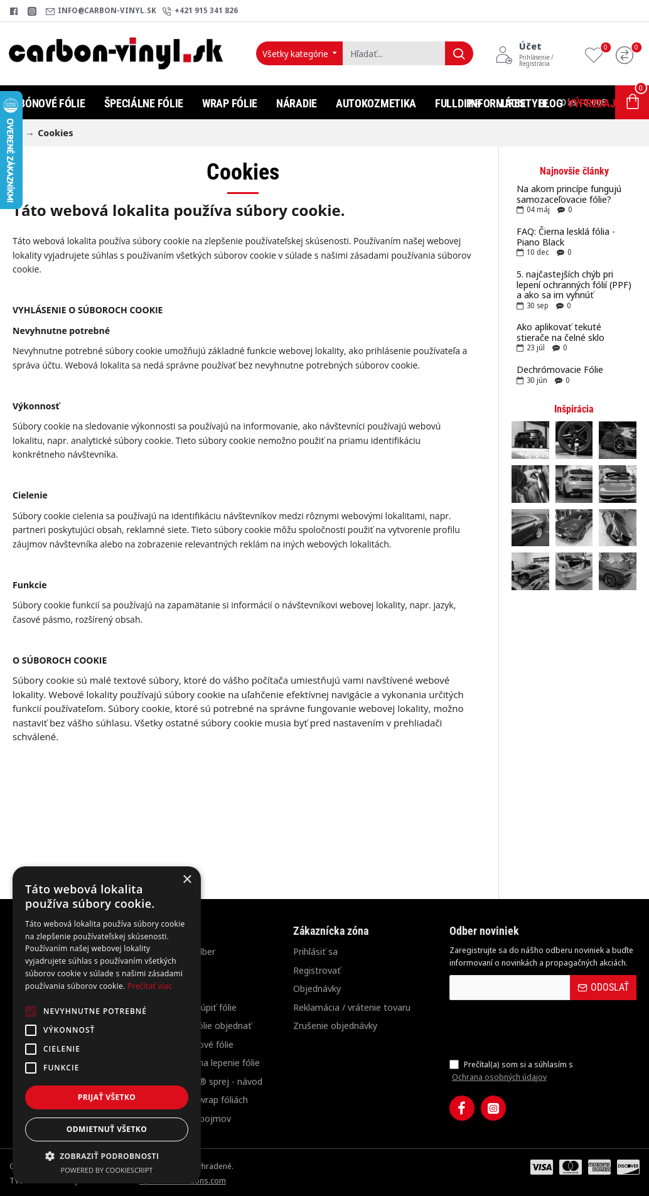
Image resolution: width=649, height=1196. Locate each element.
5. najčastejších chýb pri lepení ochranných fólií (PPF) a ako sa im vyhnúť (574, 284)
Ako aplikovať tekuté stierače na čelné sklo (560, 331)
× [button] (186, 880)
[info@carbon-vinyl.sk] (101, 11)
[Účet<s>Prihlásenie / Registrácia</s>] (536, 53)
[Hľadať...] (459, 53)
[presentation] (537, 1029)
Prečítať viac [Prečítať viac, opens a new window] (149, 986)
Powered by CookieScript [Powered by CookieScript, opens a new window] (107, 1170)
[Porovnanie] (628, 53)
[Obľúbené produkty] (597, 53)
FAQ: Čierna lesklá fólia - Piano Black (566, 236)
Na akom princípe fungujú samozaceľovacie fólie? (569, 193)
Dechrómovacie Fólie (560, 369)
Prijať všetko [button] (107, 1097)
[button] (106, 1156)
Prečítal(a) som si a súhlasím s (511, 1071)
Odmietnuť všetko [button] (107, 1129)
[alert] (107, 1024)
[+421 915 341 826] (200, 11)
